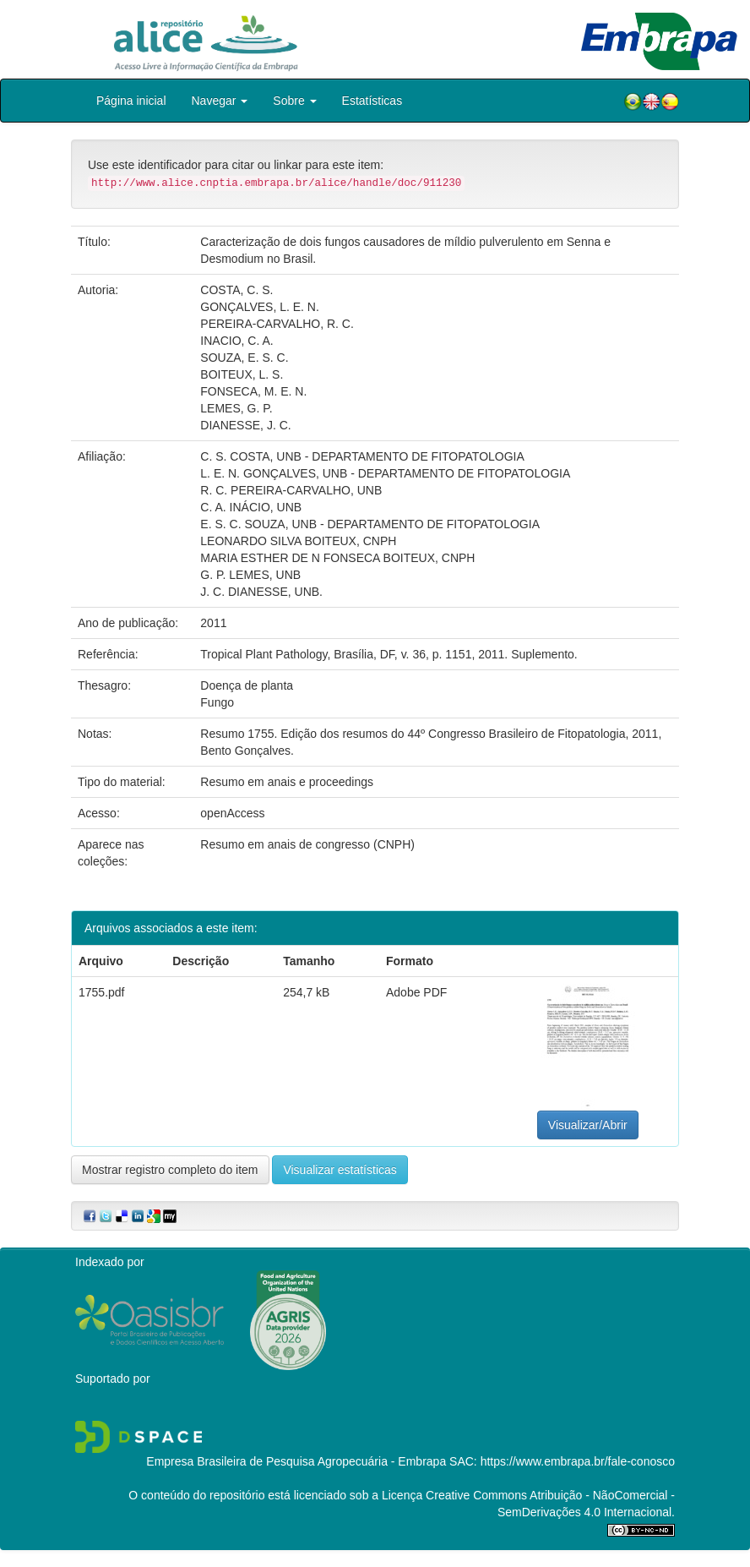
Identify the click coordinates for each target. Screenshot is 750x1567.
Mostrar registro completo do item (170, 1170)
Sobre (294, 100)
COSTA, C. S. (236, 290)
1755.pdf (102, 992)
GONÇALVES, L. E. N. (259, 307)
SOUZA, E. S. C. (244, 357)
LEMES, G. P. (236, 408)
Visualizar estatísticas (339, 1170)
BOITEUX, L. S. (241, 374)
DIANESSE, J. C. (245, 425)
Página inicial (131, 100)
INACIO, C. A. (236, 340)
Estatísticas (372, 100)
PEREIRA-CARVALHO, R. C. (277, 323)
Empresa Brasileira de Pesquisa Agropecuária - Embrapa (296, 1461)
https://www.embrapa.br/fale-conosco (578, 1461)
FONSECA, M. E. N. (253, 391)
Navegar (220, 100)
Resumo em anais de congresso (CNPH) (307, 844)
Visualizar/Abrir (588, 1125)
